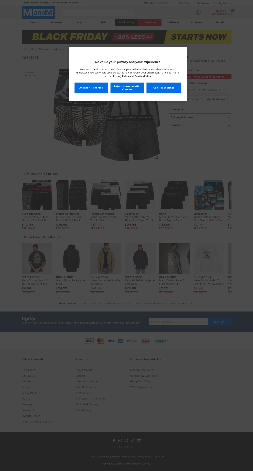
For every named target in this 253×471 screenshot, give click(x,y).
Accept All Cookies (91, 87)
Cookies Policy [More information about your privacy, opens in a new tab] (143, 76)
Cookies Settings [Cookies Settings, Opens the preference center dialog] (163, 87)
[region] (128, 74)
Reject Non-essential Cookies (127, 88)
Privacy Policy (121, 76)
